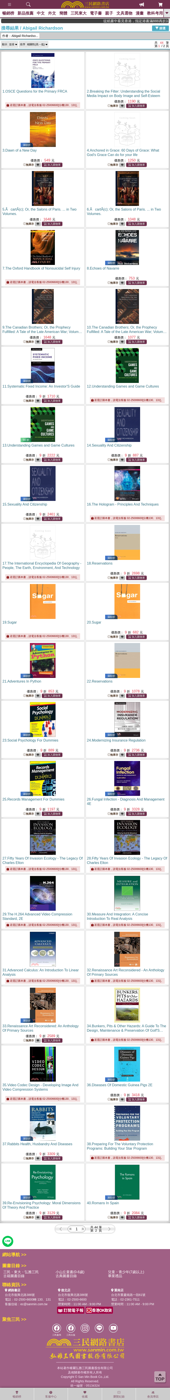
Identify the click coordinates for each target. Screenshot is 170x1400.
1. (34, 91)
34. (126, 1030)
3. (19, 150)
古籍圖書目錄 (14, 1276)
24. (116, 740)
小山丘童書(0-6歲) (70, 1272)
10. (127, 331)
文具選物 (124, 13)
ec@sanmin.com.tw (33, 1304)
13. (38, 445)
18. (100, 563)
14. (109, 445)
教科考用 (155, 13)
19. (9, 622)
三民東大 (79, 13)
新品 (25, 13)
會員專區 (153, 1394)
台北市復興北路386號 (20, 1295)
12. (123, 386)
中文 (41, 13)
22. (100, 681)
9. (42, 331)
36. (120, 1085)
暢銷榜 (8, 13)
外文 (52, 13)
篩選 (160, 28)
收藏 (85, 1394)
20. (94, 622)
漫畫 (140, 13)
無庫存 (113, 106)
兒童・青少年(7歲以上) (126, 1272)
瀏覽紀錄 (119, 1394)
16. (123, 504)
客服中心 (51, 1394)
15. (24, 504)
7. (41, 268)
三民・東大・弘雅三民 (21, 1272)
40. (103, 1203)
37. (37, 1144)
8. (103, 268)
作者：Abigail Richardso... (20, 36)
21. (21, 681)
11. (41, 386)
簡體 (63, 13)
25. (33, 799)
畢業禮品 (115, 1276)
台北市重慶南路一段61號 (128, 1295)
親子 (109, 13)
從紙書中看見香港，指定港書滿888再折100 (147, 21)
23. (30, 740)
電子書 (96, 13)
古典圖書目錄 (66, 1276)
